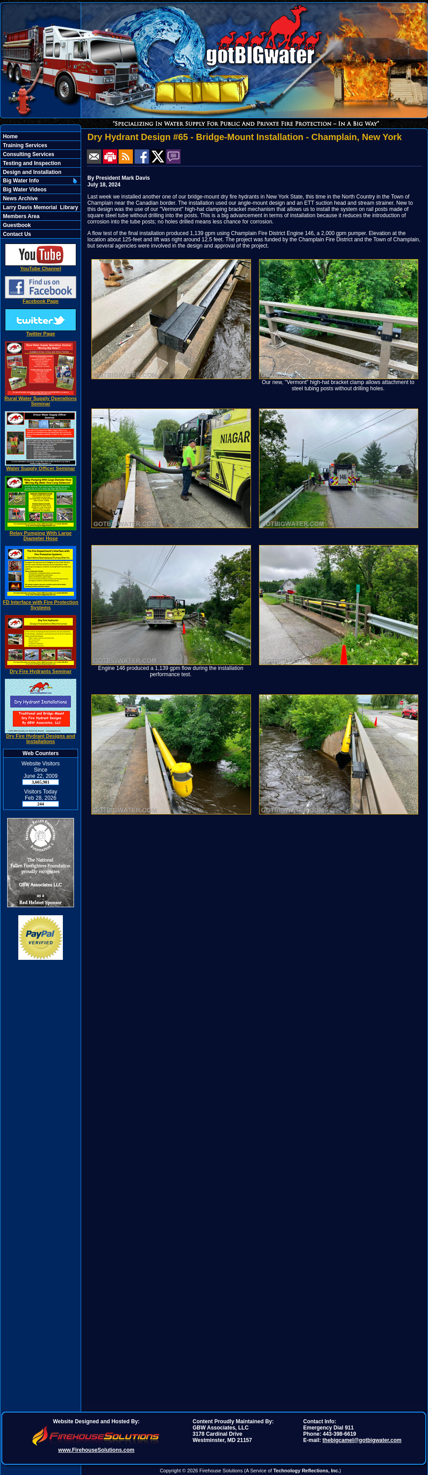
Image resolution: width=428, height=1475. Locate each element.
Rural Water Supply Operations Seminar (40, 398)
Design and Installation (31, 172)
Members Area (20, 216)
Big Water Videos (23, 189)
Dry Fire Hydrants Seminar (40, 669)
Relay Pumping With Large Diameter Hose (40, 533)
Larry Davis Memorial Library (39, 207)
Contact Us (16, 234)
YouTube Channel (40, 266)
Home (9, 136)
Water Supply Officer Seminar (40, 466)
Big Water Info (20, 181)
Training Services (24, 145)
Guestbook (16, 225)
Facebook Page (40, 299)
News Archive (19, 198)
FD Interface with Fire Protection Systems (40, 602)
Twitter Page (40, 331)
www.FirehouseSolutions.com (96, 1450)
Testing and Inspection (31, 163)
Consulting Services (27, 154)
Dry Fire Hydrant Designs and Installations (40, 736)
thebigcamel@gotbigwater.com (361, 1440)
